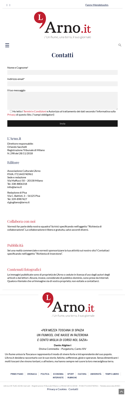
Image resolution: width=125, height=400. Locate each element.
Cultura (82, 374)
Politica (45, 374)
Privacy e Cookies (57, 389)
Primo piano (17, 374)
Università (95, 374)
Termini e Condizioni (34, 111)
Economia (58, 374)
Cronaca (32, 374)
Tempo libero (112, 374)
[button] (120, 44)
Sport (70, 374)
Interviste (58, 377)
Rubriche (72, 377)
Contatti (73, 389)
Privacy (11, 114)
